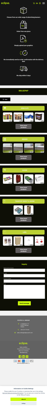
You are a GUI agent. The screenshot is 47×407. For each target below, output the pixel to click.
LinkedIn (23, 356)
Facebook (20, 356)
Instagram (27, 356)
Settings (23, 403)
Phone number (7, 278)
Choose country (40, 3)
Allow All (23, 399)
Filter (6, 99)
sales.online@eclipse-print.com (25, 332)
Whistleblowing (23, 352)
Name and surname (9, 267)
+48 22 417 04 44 (24, 329)
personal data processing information (13, 393)
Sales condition (23, 347)
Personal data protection (23, 349)
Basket (34, 3)
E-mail (5, 273)
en (37, 3)
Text (5, 284)
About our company (24, 350)
